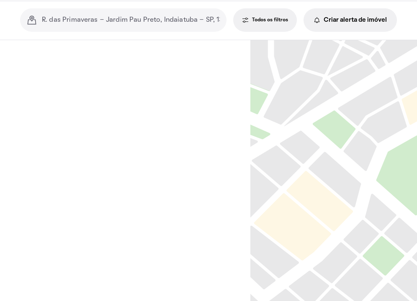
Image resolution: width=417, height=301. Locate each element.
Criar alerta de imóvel (350, 20)
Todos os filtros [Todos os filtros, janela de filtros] (265, 20)
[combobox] (131, 20)
